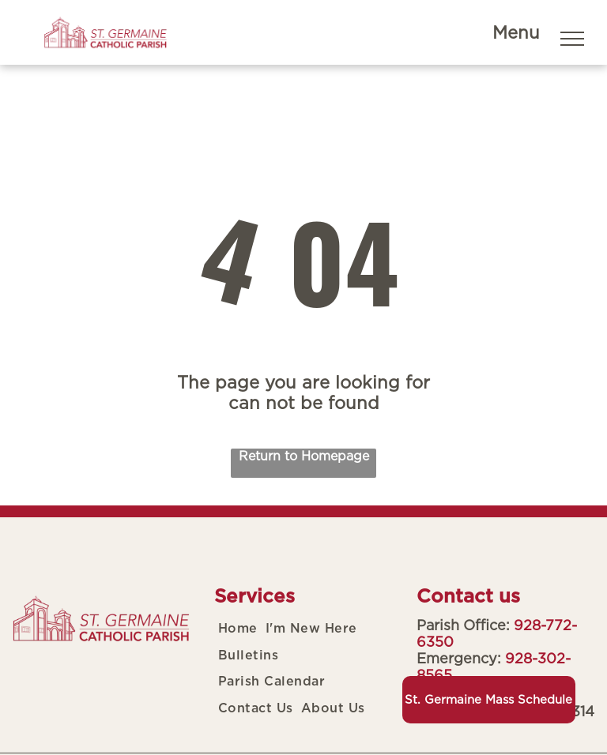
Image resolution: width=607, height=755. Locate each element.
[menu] (572, 38)
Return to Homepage (304, 456)
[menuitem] (238, 628)
